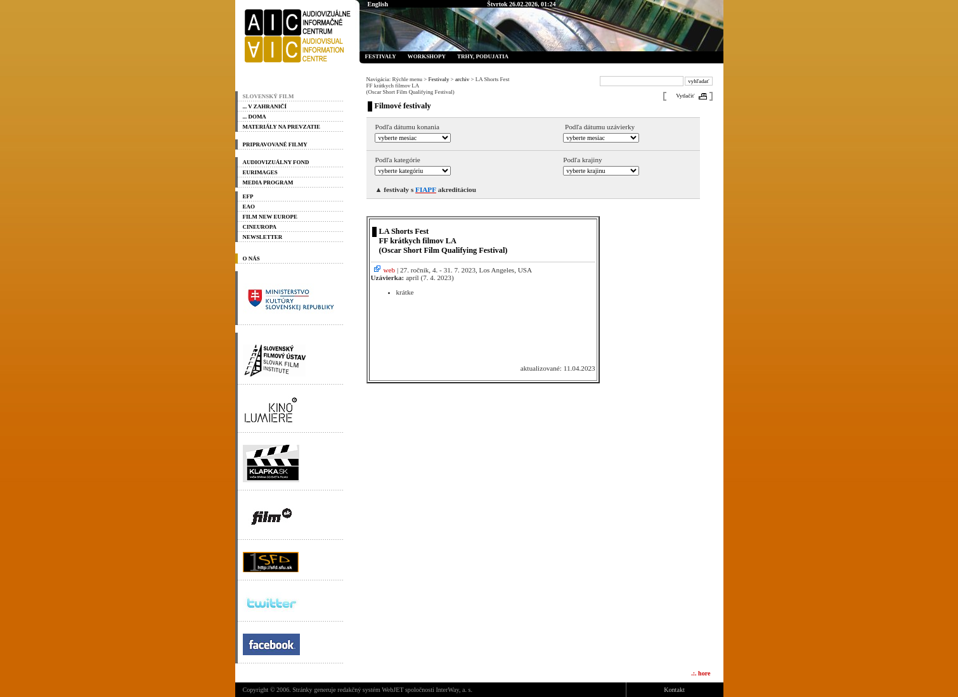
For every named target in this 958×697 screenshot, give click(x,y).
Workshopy (427, 56)
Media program (268, 182)
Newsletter (263, 237)
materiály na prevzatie (281, 127)
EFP (248, 196)
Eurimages (260, 172)
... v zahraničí (265, 106)
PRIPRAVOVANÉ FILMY (275, 144)
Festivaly (380, 56)
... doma (254, 116)
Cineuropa (260, 227)
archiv (462, 79)
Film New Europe (270, 217)
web (384, 270)
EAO (249, 206)
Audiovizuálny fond (276, 162)
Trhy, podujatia (482, 56)
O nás (251, 258)
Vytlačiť (685, 96)
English (378, 4)
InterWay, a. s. (454, 689)
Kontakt (674, 689)
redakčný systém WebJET (370, 689)
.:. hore (700, 673)
